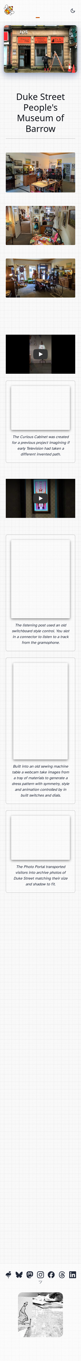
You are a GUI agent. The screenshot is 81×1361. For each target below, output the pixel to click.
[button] (40, 354)
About (42, 11)
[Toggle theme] (73, 10)
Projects (38, 11)
